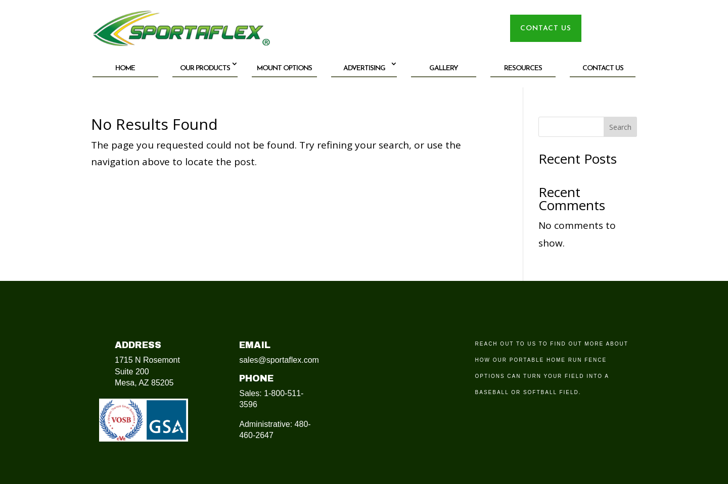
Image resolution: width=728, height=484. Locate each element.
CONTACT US (545, 28)
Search (620, 127)
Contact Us (602, 68)
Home (125, 68)
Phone (256, 378)
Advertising (364, 68)
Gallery (443, 68)
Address (138, 345)
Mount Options (284, 68)
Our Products (205, 68)
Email (254, 345)
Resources (523, 68)
